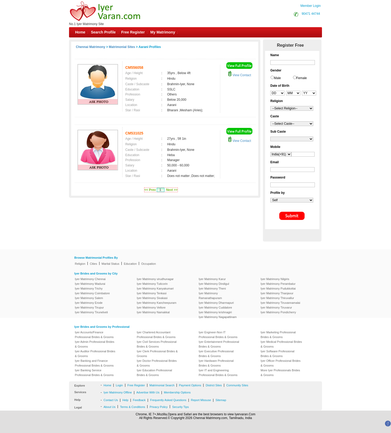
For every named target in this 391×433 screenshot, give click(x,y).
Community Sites (237, 385)
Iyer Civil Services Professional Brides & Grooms (157, 344)
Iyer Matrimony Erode (88, 302)
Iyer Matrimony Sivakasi (152, 298)
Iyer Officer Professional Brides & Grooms (280, 363)
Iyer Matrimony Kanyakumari (155, 288)
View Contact (239, 75)
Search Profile (103, 32)
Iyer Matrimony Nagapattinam (218, 317)
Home (80, 32)
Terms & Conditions (132, 406)
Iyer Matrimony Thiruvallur (277, 298)
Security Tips (180, 406)
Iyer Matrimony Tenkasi (152, 293)
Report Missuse (201, 400)
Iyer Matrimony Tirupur (89, 307)
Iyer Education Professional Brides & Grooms (154, 373)
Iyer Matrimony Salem (89, 298)
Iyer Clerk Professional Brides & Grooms (157, 354)
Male (277, 78)
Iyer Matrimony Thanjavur (277, 293)
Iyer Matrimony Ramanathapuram (210, 296)
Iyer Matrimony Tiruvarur (276, 307)
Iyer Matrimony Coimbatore (92, 293)
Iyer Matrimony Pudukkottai (278, 288)
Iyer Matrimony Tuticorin (152, 283)
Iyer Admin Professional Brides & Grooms (94, 344)
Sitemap (221, 400)
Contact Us (111, 400)
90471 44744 (311, 14)
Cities (93, 263)
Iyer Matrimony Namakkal (153, 312)
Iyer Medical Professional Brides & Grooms (281, 344)
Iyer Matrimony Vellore (151, 307)
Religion (80, 263)
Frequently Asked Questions (168, 400)
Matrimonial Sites (122, 47)
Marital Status (110, 263)
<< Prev (150, 190)
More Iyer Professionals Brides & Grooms (280, 373)
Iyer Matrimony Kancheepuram (156, 302)
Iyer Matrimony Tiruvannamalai (280, 302)
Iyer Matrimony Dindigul (214, 283)
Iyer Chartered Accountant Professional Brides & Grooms (156, 335)
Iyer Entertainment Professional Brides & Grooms (219, 344)
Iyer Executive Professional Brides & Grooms (216, 354)
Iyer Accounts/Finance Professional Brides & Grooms (94, 335)
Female (301, 78)
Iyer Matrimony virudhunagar (155, 279)
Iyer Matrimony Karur (212, 279)
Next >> (171, 190)
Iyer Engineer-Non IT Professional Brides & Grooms (218, 335)
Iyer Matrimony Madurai (90, 283)
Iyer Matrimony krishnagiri (215, 312)
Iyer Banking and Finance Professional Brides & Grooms (94, 363)
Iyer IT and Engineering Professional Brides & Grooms (218, 373)
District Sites (214, 385)
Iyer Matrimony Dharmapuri (216, 302)
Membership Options (177, 392)
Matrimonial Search (161, 385)
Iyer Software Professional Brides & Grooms (277, 354)
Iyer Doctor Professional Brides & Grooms (157, 363)
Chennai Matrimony (90, 47)
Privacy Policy (159, 406)
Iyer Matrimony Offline (118, 392)
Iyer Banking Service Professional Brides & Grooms (94, 373)
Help (126, 400)
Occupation (148, 263)
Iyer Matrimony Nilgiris (275, 279)
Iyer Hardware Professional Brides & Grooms (216, 363)
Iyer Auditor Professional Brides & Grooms (95, 354)
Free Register (133, 32)
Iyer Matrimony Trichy (88, 288)
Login (119, 385)
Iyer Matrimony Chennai (90, 279)
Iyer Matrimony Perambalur (278, 283)
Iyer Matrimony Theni (212, 288)
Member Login (310, 6)
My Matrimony (162, 32)
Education (130, 263)
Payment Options (190, 385)
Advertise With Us (147, 392)
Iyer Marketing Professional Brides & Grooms (278, 335)
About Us (109, 406)
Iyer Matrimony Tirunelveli (91, 312)
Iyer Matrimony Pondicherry (278, 312)
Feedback (139, 400)
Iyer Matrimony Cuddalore (215, 307)
